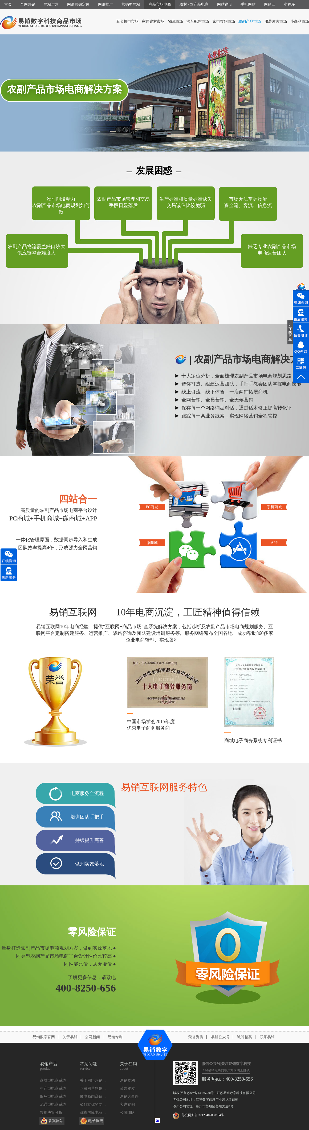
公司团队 (127, 1113)
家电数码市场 (224, 21)
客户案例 (127, 1105)
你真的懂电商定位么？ (98, 1113)
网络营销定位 (78, 4)
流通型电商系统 (53, 1105)
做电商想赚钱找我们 (96, 1097)
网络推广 (105, 4)
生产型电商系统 (53, 1089)
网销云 (269, 4)
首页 (8, 4)
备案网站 (55, 1121)
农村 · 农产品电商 (194, 4)
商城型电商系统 (53, 1081)
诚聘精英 (244, 1037)
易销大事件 (129, 1097)
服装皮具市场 (276, 21)
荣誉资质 (195, 1037)
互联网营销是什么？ (96, 1089)
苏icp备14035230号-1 (202, 1093)
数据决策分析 (51, 1113)
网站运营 (51, 4)
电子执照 (95, 1121)
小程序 (289, 4)
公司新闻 (92, 1037)
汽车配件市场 (197, 21)
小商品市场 (299, 21)
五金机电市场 (127, 21)
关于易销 (70, 1037)
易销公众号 (220, 1037)
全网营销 (27, 4)
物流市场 (175, 21)
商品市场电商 (160, 4)
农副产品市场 (249, 21)
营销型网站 (130, 4)
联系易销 (267, 1037)
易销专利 (115, 1037)
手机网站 (248, 4)
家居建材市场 (153, 21)
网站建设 (224, 4)
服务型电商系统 (53, 1097)
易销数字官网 (43, 1037)
